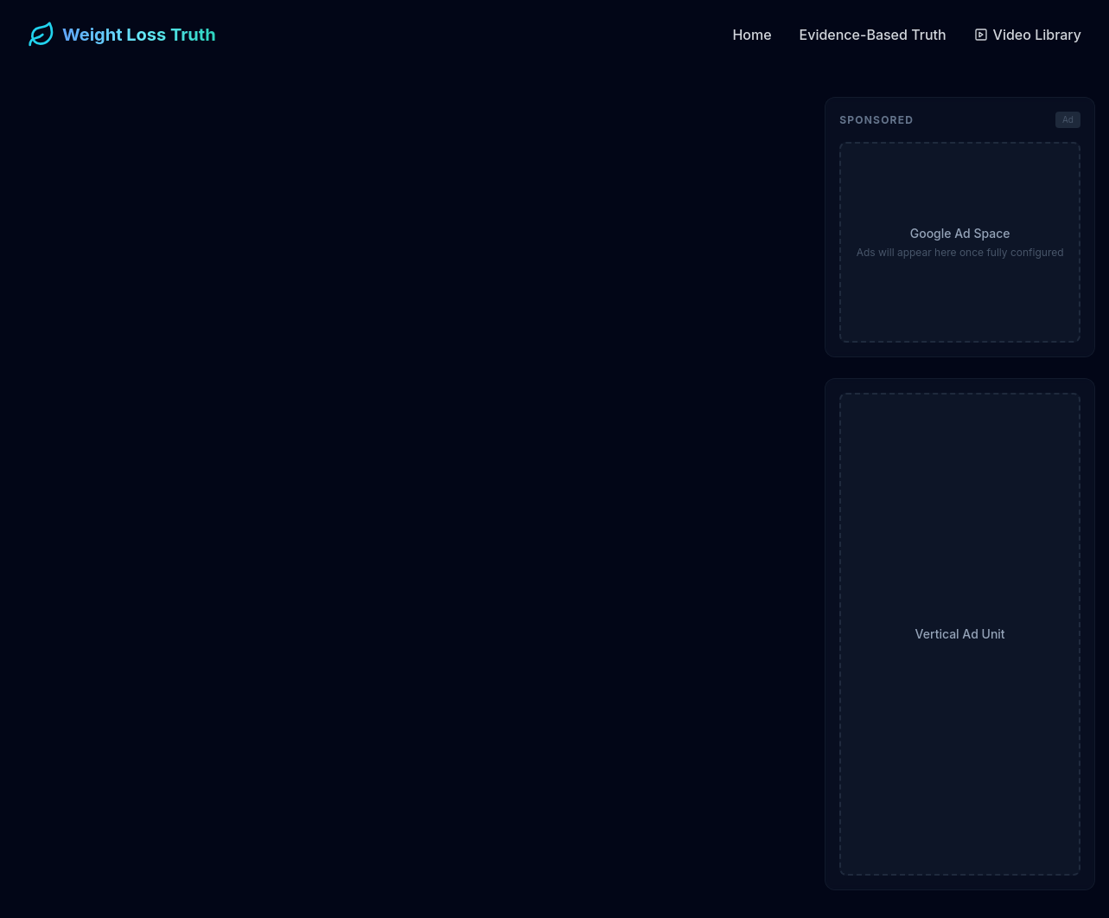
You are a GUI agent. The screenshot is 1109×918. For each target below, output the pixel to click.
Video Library (1027, 34)
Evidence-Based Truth (873, 34)
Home (751, 34)
